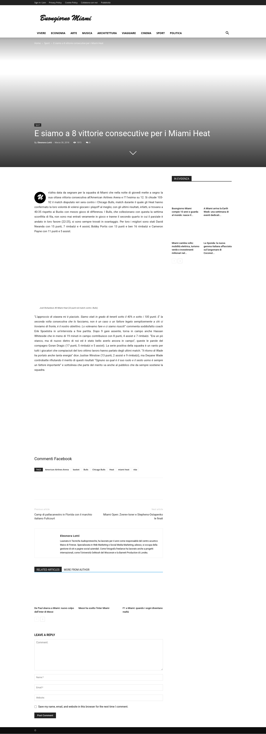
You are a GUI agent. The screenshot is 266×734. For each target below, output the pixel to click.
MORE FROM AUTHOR (76, 569)
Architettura (107, 33)
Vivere (41, 33)
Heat (111, 469)
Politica (176, 33)
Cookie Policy (71, 2)
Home (37, 43)
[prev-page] (36, 619)
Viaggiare (129, 33)
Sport (160, 33)
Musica (87, 33)
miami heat (123, 469)
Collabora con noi (89, 2)
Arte (74, 33)
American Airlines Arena (57, 469)
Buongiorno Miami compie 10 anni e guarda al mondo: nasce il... (185, 211)
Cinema (146, 33)
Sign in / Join (40, 2)
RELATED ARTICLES (48, 569)
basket (76, 469)
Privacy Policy (55, 2)
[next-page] (42, 619)
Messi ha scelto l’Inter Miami (94, 608)
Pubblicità (105, 2)
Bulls (85, 469)
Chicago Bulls (98, 469)
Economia (58, 33)
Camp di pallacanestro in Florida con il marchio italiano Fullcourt (63, 516)
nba (135, 469)
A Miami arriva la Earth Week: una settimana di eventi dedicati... (216, 211)
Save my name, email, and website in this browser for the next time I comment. (83, 706)
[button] (227, 33)
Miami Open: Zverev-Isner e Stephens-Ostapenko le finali (133, 516)
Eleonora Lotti (44, 142)
